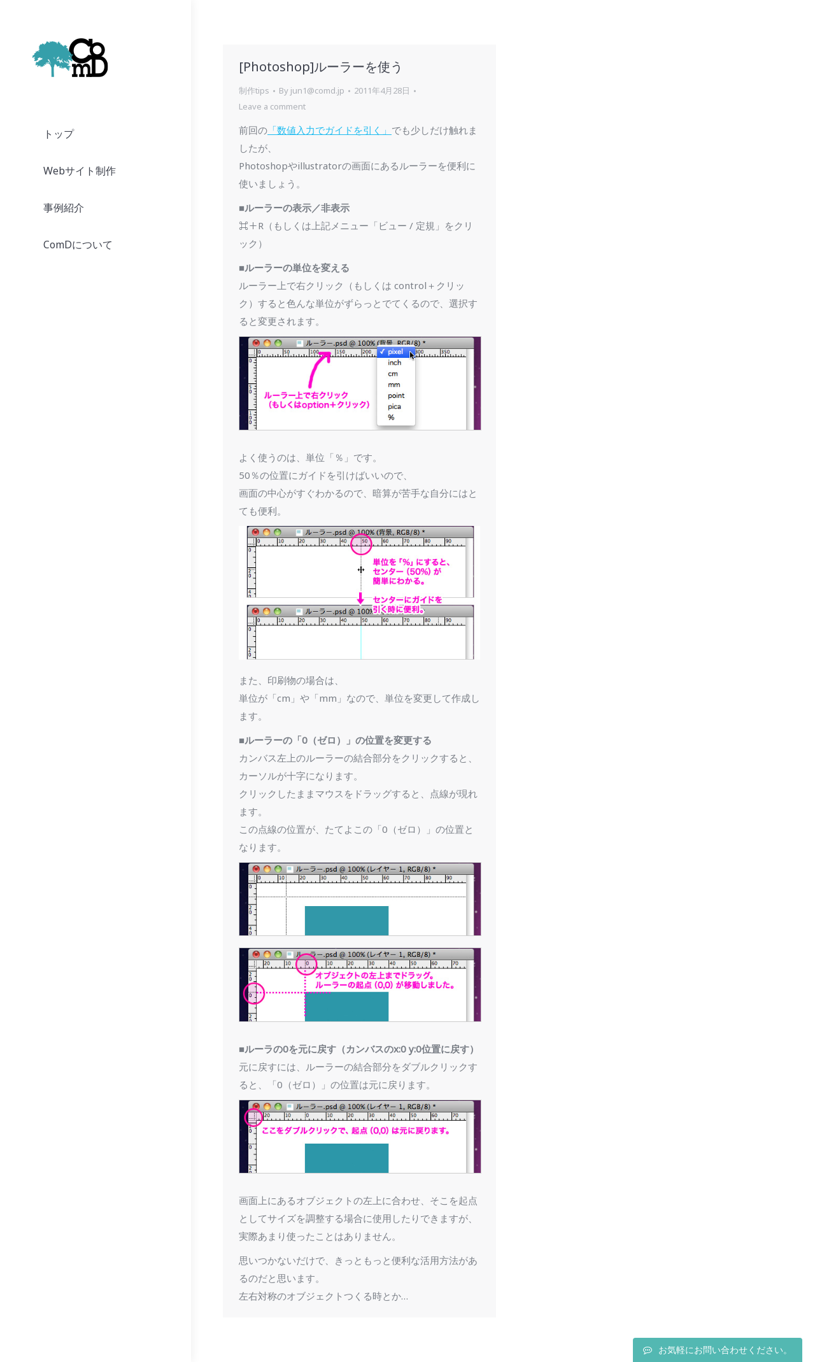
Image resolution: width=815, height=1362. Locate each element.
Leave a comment (272, 106)
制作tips (254, 90)
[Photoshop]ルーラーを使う (321, 66)
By (311, 90)
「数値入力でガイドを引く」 (329, 130)
